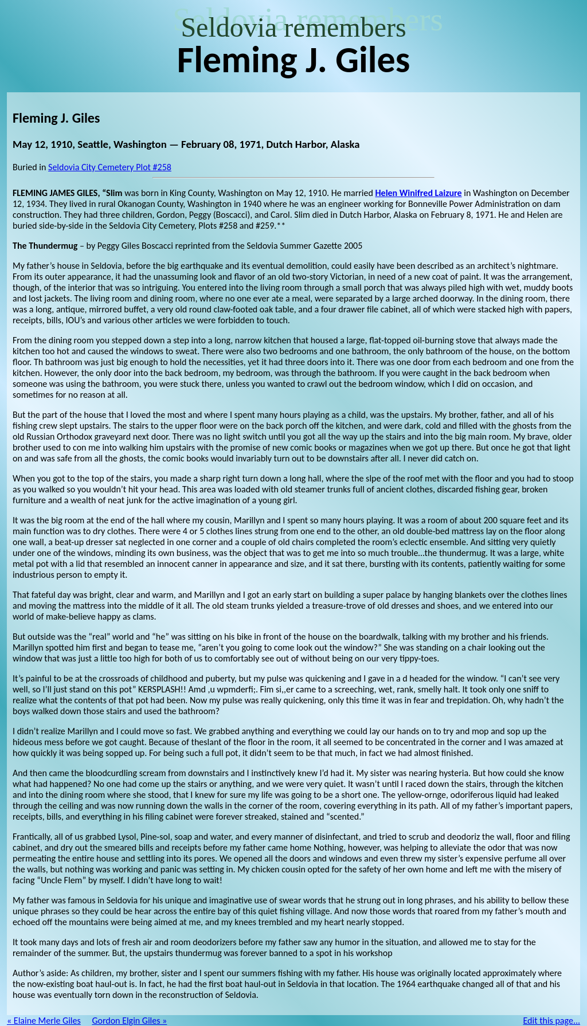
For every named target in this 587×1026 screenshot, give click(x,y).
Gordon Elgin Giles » (129, 1020)
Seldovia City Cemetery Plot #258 (109, 167)
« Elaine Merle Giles (44, 1020)
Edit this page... (552, 1020)
